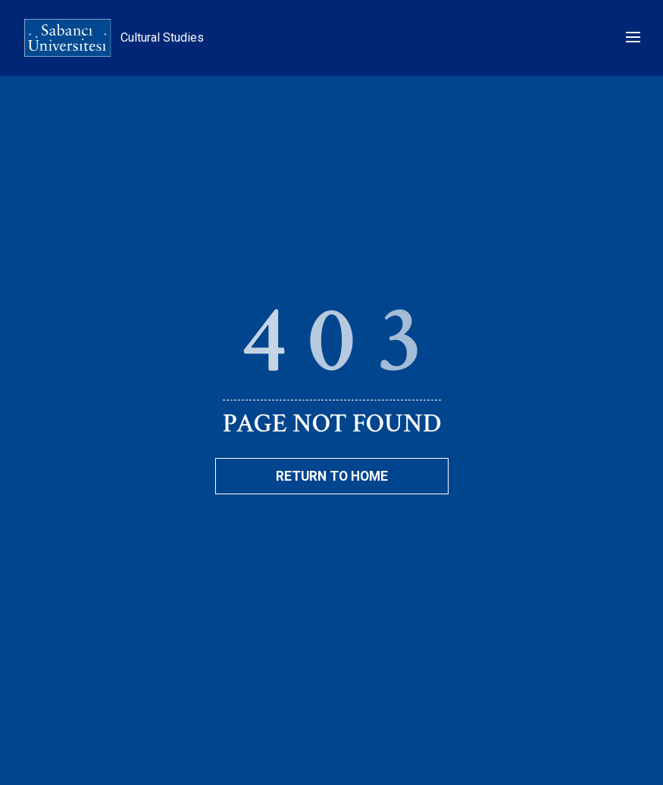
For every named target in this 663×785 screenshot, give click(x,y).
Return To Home (332, 476)
